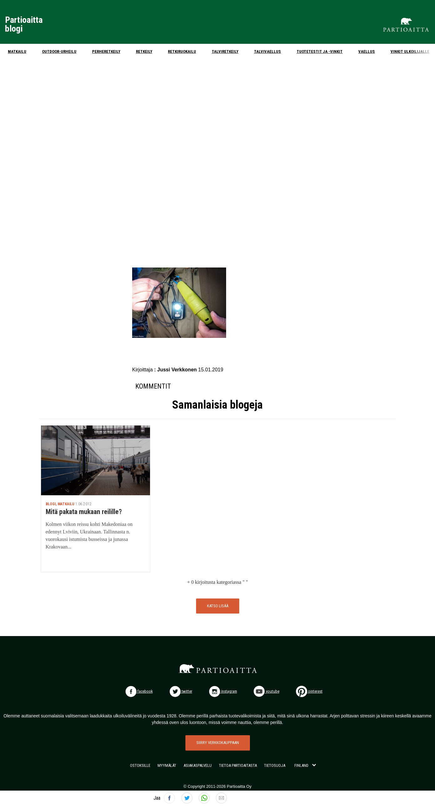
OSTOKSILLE (140, 765)
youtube (266, 691)
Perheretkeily (106, 51)
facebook (139, 691)
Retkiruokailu (182, 51)
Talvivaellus (267, 51)
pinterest (309, 691)
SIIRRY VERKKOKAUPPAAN (217, 742)
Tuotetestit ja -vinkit (320, 51)
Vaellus (366, 51)
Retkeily (144, 51)
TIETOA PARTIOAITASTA (238, 765)
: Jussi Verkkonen (176, 369)
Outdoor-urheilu (59, 51)
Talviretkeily (225, 51)
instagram (223, 691)
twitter (180, 691)
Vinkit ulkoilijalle (410, 51)
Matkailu (17, 51)
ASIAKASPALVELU (198, 765)
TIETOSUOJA (274, 765)
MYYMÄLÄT (167, 765)
